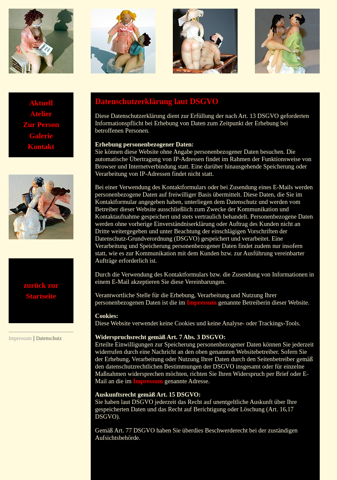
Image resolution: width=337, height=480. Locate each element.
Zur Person (41, 125)
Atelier (41, 114)
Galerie (41, 136)
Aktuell (41, 103)
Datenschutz (48, 338)
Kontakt (41, 147)
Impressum (201, 302)
